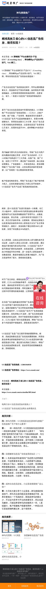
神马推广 (12, 573)
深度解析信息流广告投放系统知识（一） (23, 454)
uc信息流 (19, 34)
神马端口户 (22, 573)
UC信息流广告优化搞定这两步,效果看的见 (19, 409)
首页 (12, 34)
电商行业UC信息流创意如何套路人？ (17, 404)
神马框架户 (32, 573)
